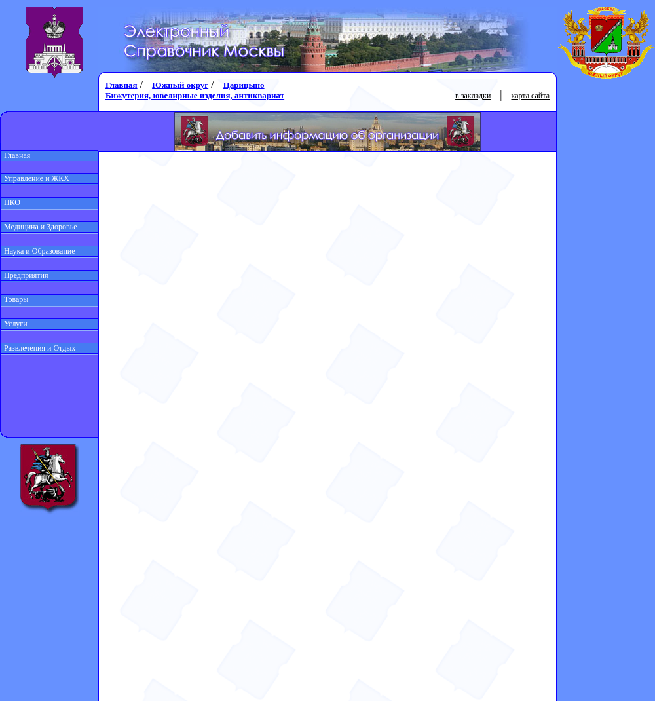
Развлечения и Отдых (38, 347)
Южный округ (180, 85)
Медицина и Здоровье (39, 226)
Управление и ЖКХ (35, 178)
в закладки (473, 95)
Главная (15, 155)
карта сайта (531, 95)
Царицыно (244, 85)
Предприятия (24, 275)
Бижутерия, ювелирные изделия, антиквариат (194, 95)
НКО (10, 202)
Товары (14, 299)
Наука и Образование (38, 251)
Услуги (14, 323)
